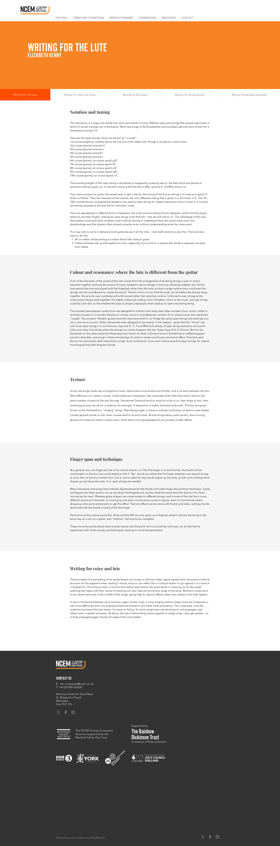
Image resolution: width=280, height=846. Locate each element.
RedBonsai (99, 837)
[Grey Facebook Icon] (65, 712)
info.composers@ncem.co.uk (76, 683)
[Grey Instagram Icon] (73, 712)
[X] (58, 712)
